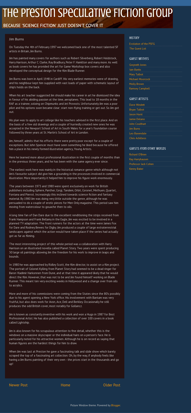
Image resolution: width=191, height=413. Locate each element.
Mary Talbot (136, 74)
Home (65, 385)
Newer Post (18, 385)
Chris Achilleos (137, 138)
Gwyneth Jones (137, 65)
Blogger (115, 405)
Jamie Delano (137, 119)
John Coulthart (137, 124)
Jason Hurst (135, 114)
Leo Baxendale (137, 133)
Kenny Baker (136, 169)
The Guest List (137, 48)
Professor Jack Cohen (141, 164)
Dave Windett (137, 105)
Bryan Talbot (136, 109)
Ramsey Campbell (139, 88)
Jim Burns (134, 128)
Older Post (111, 385)
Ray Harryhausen (138, 159)
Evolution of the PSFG (142, 44)
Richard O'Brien (137, 154)
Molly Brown (136, 84)
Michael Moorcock (139, 79)
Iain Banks (135, 69)
